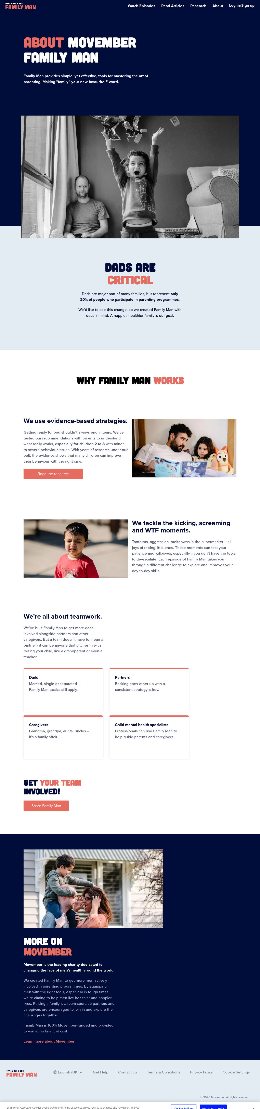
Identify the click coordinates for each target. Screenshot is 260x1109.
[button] (53, 474)
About (44, 42)
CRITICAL (130, 280)
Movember (48, 951)
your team (60, 782)
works (168, 380)
